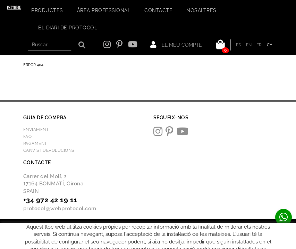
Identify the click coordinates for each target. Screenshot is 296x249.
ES (238, 45)
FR (259, 45)
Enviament (36, 129)
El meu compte (176, 44)
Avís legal (83, 227)
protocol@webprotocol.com (59, 208)
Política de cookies (48, 227)
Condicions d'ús (114, 227)
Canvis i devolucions (48, 150)
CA (270, 45)
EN (249, 45)
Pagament (35, 143)
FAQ (27, 136)
